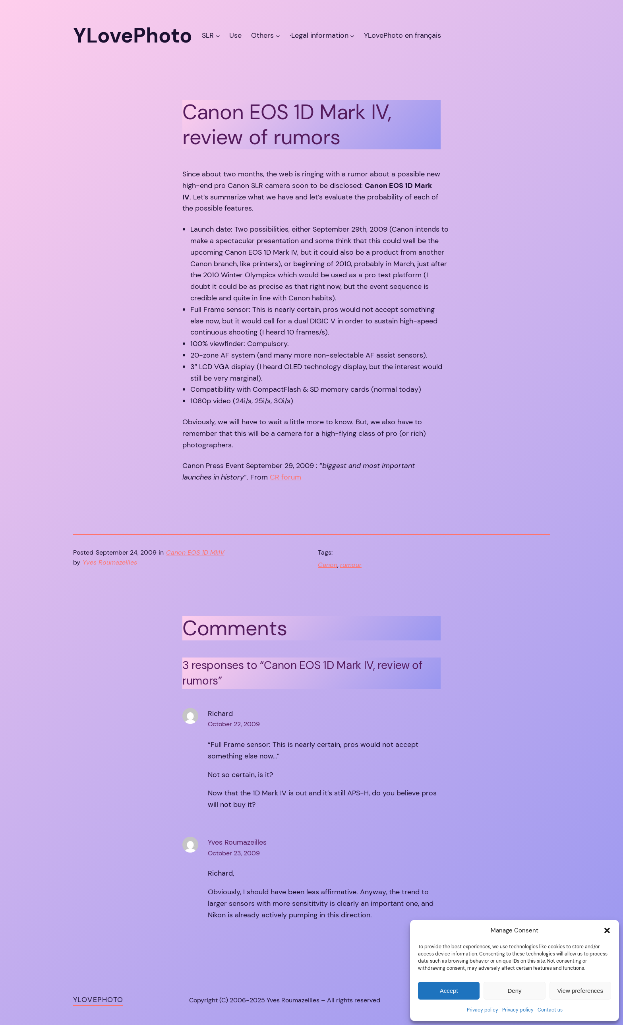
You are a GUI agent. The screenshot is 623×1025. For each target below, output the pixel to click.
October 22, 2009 (234, 724)
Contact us (550, 1010)
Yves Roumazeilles (237, 842)
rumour (351, 565)
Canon (327, 565)
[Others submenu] (278, 35)
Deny (514, 990)
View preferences (580, 990)
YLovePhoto (98, 999)
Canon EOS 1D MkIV (195, 552)
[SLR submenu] (218, 35)
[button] (607, 930)
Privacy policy (482, 1010)
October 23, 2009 (234, 853)
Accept (449, 990)
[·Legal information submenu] (352, 35)
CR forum (285, 477)
